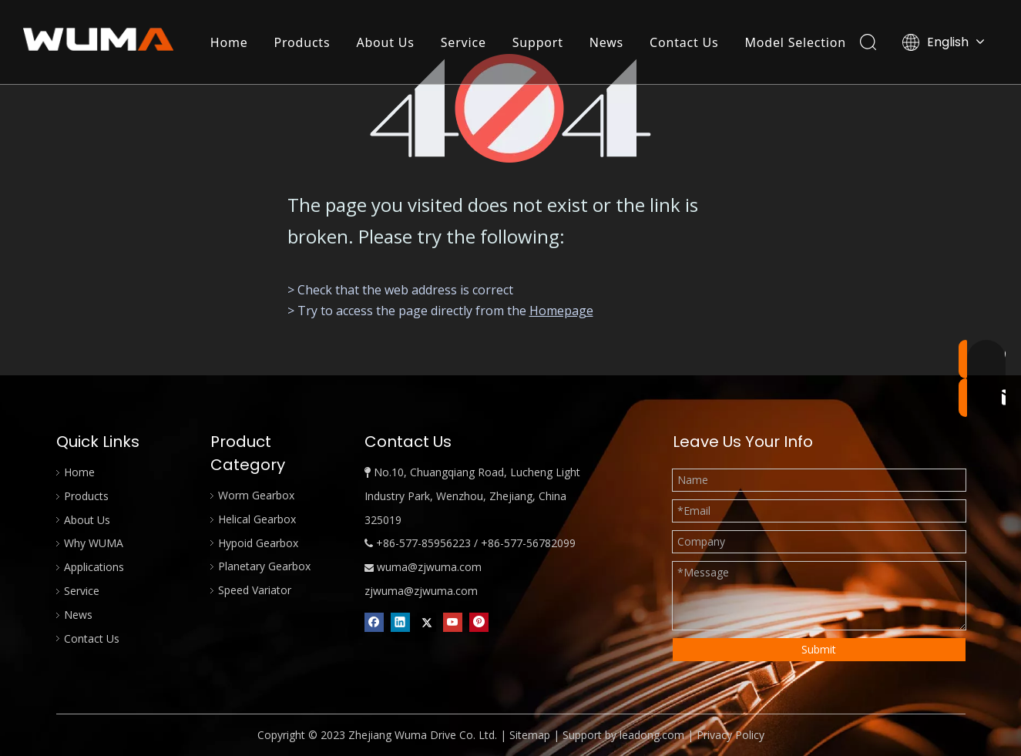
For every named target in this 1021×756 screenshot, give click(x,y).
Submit (818, 649)
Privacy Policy (730, 734)
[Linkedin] (400, 622)
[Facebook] (374, 622)
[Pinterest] (479, 622)
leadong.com (652, 734)
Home (229, 42)
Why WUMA (93, 543)
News (606, 42)
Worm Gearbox (256, 495)
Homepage (561, 310)
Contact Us (684, 42)
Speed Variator (254, 590)
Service (463, 42)
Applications (94, 566)
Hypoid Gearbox (258, 543)
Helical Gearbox (257, 519)
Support (537, 42)
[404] (510, 108)
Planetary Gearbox (264, 566)
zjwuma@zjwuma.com (421, 590)
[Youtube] (452, 622)
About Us (386, 42)
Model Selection (795, 42)
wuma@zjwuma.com (429, 566)
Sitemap (529, 734)
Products (302, 42)
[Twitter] (426, 622)
